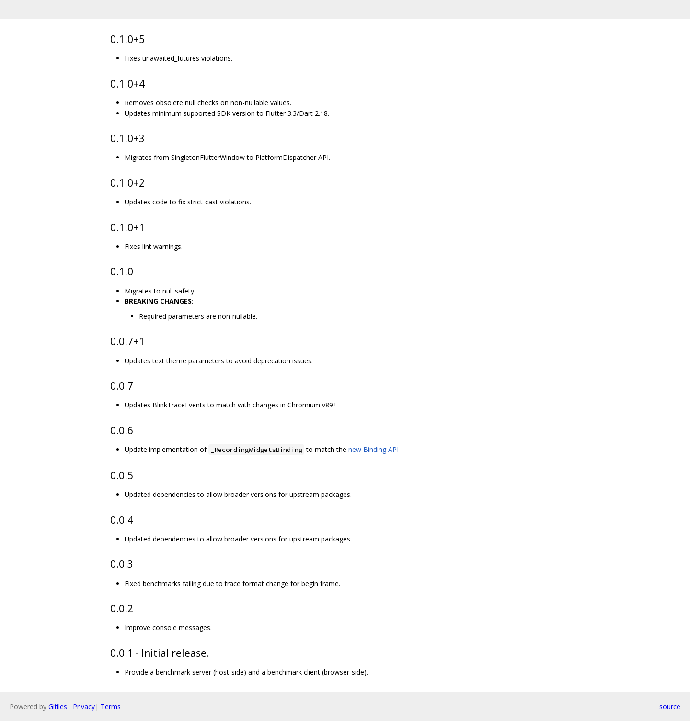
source (669, 706)
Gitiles (57, 706)
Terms (111, 706)
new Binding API (373, 449)
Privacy (84, 706)
